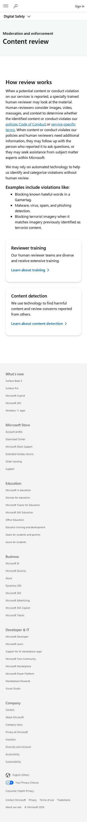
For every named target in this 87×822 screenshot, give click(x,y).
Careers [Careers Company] (10, 709)
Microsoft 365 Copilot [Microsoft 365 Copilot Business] (18, 608)
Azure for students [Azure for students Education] (16, 542)
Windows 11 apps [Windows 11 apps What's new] (15, 410)
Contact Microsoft (16, 800)
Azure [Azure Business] (9, 578)
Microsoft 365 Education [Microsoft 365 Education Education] (19, 512)
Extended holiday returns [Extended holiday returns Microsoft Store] (20, 454)
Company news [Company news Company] (14, 724)
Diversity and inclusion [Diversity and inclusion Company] (18, 747)
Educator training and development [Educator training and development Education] (25, 527)
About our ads (13, 807)
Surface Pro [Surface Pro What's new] (12, 388)
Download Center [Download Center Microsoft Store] (15, 439)
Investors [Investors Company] (11, 739)
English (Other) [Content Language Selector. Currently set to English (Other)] (21, 775)
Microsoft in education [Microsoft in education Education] (18, 490)
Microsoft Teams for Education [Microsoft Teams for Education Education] (23, 505)
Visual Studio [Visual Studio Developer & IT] (13, 688)
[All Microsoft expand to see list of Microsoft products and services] (5, 6)
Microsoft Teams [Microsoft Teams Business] (15, 615)
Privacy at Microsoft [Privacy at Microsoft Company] (17, 732)
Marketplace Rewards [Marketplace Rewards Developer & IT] (18, 681)
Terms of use (47, 800)
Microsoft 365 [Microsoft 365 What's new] (13, 403)
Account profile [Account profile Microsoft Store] (14, 431)
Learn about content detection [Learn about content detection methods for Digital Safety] (37, 323)
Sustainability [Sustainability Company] (13, 761)
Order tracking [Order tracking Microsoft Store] (14, 461)
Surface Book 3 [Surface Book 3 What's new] (14, 381)
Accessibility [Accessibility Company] (12, 754)
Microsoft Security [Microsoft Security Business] (16, 570)
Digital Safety (15, 16)
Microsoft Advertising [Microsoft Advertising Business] (18, 600)
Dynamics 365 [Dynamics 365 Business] (13, 585)
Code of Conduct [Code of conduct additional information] (32, 124)
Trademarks (63, 800)
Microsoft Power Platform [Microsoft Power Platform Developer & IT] (20, 673)
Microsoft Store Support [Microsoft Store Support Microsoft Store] (19, 446)
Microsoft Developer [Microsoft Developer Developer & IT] (17, 636)
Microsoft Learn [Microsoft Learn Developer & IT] (14, 644)
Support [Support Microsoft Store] (10, 469)
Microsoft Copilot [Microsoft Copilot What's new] (15, 395)
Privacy (33, 800)
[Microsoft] (43, 3)
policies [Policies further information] (12, 124)
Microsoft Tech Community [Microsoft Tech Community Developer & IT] (21, 659)
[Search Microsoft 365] (16, 6)
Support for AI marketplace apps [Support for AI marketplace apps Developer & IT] (24, 651)
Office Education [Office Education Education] (15, 520)
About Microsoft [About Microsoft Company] (15, 717)
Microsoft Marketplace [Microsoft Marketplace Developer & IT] (18, 666)
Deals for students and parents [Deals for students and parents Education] (23, 534)
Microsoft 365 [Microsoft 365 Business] (13, 593)
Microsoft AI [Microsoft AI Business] (12, 563)
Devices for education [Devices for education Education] (18, 497)
